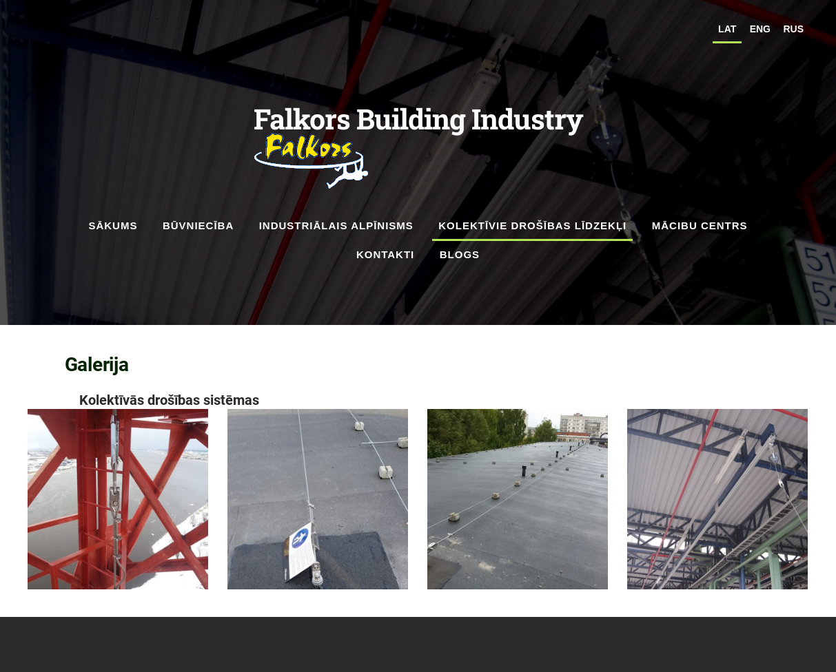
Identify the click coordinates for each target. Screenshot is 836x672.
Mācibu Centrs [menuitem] (700, 225)
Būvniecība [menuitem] (198, 225)
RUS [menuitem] (793, 28)
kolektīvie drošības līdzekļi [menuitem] (532, 225)
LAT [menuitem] (727, 28)
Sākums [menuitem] (112, 225)
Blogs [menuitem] (460, 254)
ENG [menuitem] (760, 28)
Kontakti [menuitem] (385, 254)
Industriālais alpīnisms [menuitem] (336, 225)
